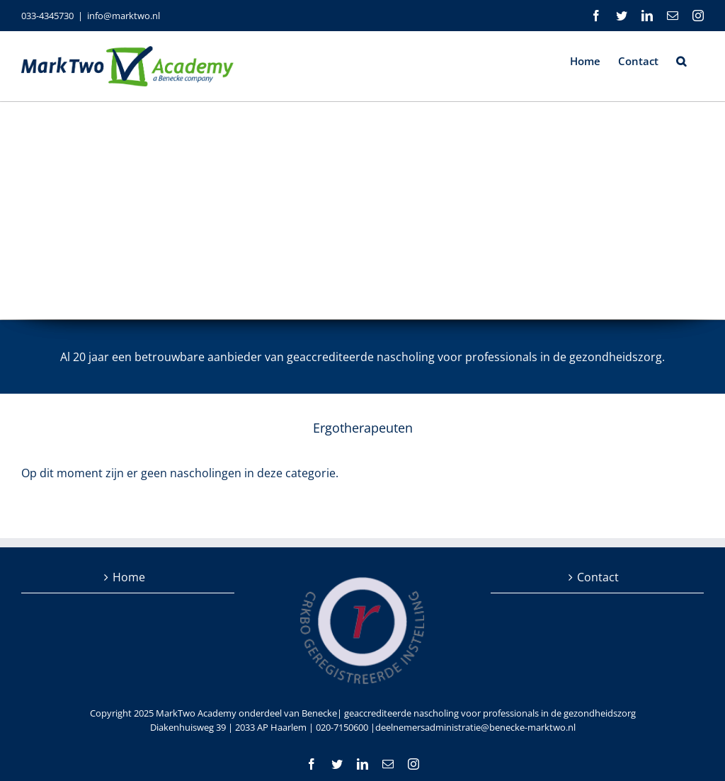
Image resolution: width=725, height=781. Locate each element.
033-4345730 (47, 15)
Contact (598, 577)
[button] (681, 60)
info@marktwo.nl (123, 15)
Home (129, 577)
